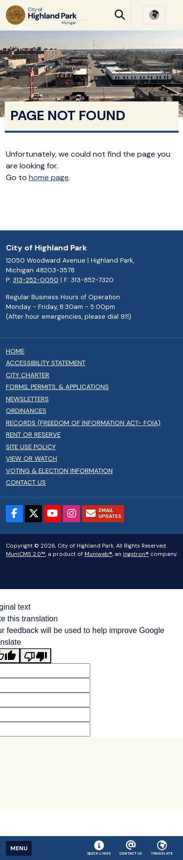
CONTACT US (26, 483)
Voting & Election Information (59, 471)
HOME (15, 351)
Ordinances (26, 411)
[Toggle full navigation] (19, 848)
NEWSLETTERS (27, 399)
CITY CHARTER (27, 375)
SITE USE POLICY (31, 447)
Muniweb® (98, 554)
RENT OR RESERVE (33, 435)
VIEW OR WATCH (31, 459)
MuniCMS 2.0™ (25, 554)
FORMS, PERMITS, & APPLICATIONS (57, 387)
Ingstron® (136, 554)
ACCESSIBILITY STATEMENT (45, 363)
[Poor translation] (35, 655)
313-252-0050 (36, 280)
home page (49, 177)
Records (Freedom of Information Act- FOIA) (83, 423)
